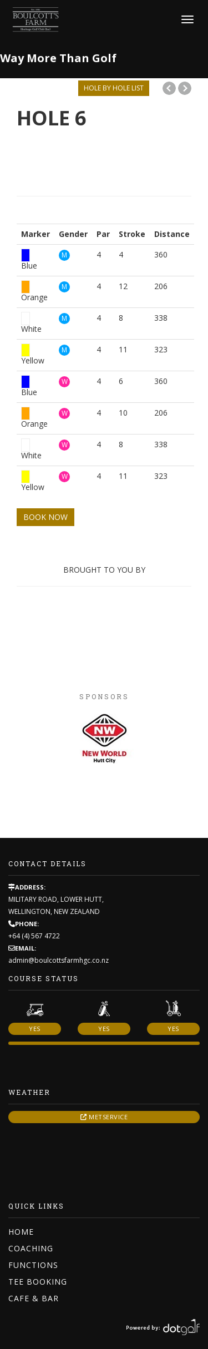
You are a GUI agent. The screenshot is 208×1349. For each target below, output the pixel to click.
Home (21, 1231)
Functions (33, 1265)
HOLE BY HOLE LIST (114, 88)
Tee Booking (37, 1281)
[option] (104, 740)
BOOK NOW (45, 517)
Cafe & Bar (33, 1298)
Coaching (30, 1248)
